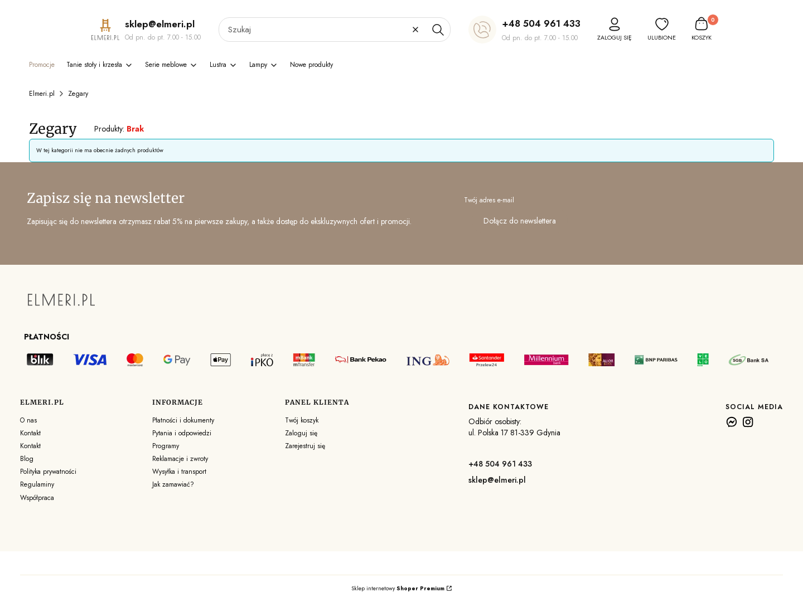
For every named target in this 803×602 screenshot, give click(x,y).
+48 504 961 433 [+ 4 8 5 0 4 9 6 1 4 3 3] (541, 23)
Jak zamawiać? (173, 484)
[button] (438, 29)
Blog (26, 459)
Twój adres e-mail (489, 200)
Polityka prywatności (48, 472)
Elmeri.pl (42, 94)
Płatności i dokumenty (183, 420)
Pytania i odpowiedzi (181, 433)
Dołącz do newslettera (519, 220)
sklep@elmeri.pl (497, 480)
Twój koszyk (301, 420)
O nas (28, 420)
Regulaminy (37, 484)
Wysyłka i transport (179, 472)
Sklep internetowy (397, 588)
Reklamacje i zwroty (180, 459)
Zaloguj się (301, 433)
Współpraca (37, 498)
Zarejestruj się (305, 446)
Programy (165, 446)
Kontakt (30, 433)
